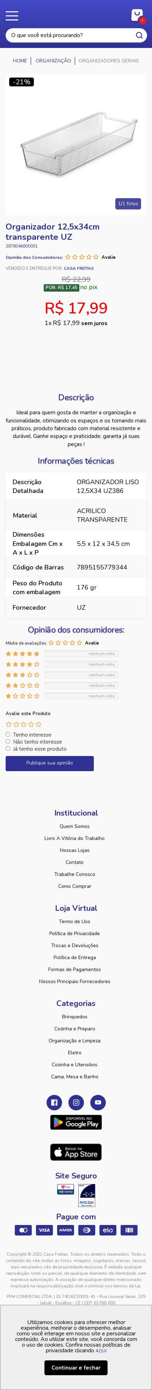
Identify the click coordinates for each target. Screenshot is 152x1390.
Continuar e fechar (76, 1368)
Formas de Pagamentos (74, 969)
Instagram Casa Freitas (76, 1102)
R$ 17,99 (80, 323)
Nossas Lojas (75, 850)
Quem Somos (75, 826)
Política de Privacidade (74, 933)
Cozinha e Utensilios (74, 1064)
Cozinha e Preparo (74, 1028)
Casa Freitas (76, 13)
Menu (14, 16)
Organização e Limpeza (75, 1040)
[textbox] (76, 35)
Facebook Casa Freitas (54, 1102)
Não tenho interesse (37, 741)
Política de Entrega (75, 957)
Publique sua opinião (49, 763)
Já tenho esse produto (40, 748)
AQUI (101, 1351)
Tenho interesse (32, 734)
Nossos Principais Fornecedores (74, 981)
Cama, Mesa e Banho (74, 1076)
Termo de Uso (74, 921)
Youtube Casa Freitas (98, 1102)
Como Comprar (74, 886)
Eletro (74, 1052)
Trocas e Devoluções (74, 945)
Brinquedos (74, 1016)
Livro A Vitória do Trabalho (74, 838)
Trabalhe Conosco (74, 874)
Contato (75, 862)
